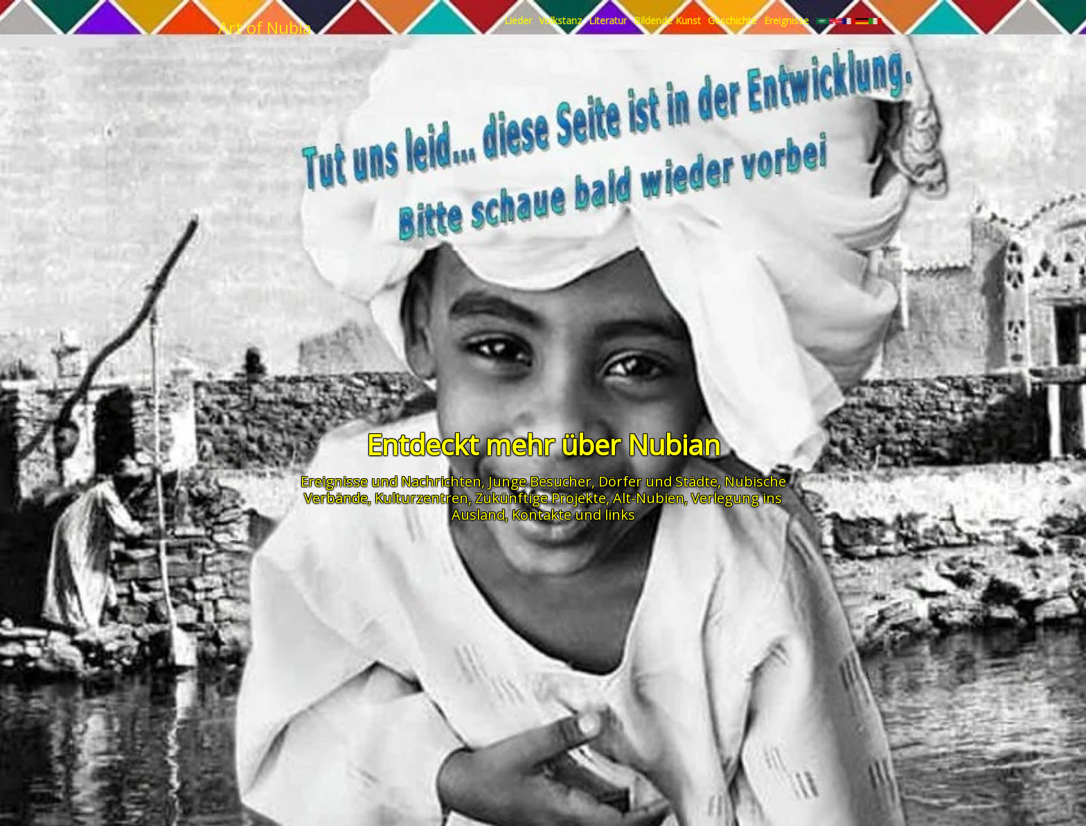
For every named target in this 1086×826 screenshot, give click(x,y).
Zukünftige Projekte (540, 498)
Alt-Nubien (648, 498)
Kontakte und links (573, 514)
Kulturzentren (421, 498)
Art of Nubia (265, 27)
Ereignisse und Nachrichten (391, 481)
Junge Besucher (539, 481)
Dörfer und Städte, (659, 481)
